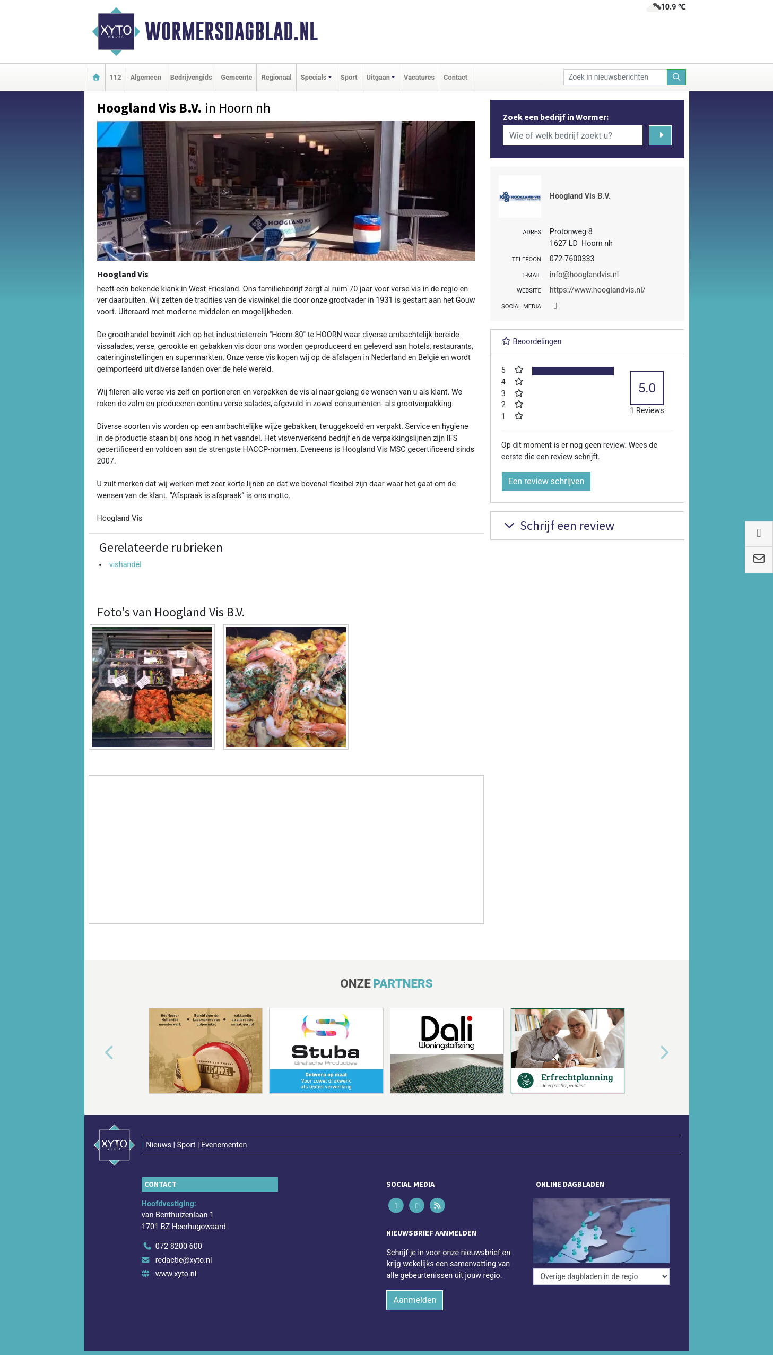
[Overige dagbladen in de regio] (601, 1276)
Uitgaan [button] (378, 77)
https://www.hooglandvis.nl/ (598, 290)
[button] (97, 1053)
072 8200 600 (178, 1246)
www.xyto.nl (175, 1274)
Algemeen (146, 77)
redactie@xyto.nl (183, 1260)
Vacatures (419, 77)
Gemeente (236, 77)
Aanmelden (414, 1300)
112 (115, 77)
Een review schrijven (546, 481)
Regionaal (276, 77)
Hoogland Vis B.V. (580, 196)
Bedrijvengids (191, 77)
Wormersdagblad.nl (231, 31)
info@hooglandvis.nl (584, 274)
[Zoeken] (676, 77)
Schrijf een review (557, 525)
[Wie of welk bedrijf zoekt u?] (573, 135)
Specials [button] (314, 77)
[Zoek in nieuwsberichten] (615, 77)
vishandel (125, 564)
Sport (349, 77)
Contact (455, 77)
